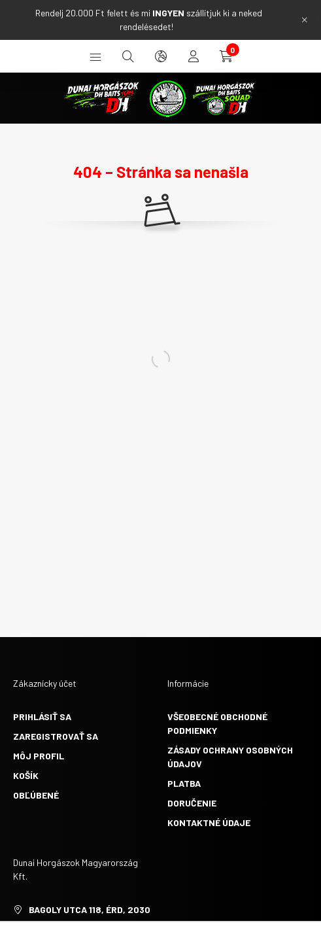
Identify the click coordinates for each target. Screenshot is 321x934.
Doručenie (191, 802)
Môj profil (38, 755)
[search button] (128, 56)
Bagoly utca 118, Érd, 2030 (89, 909)
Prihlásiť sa (42, 716)
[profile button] (193, 56)
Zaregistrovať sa (55, 736)
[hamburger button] (95, 56)
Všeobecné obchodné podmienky (217, 723)
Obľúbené (36, 795)
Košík (26, 775)
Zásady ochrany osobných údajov (230, 756)
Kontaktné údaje (208, 822)
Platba (184, 783)
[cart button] (226, 56)
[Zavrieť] (304, 19)
